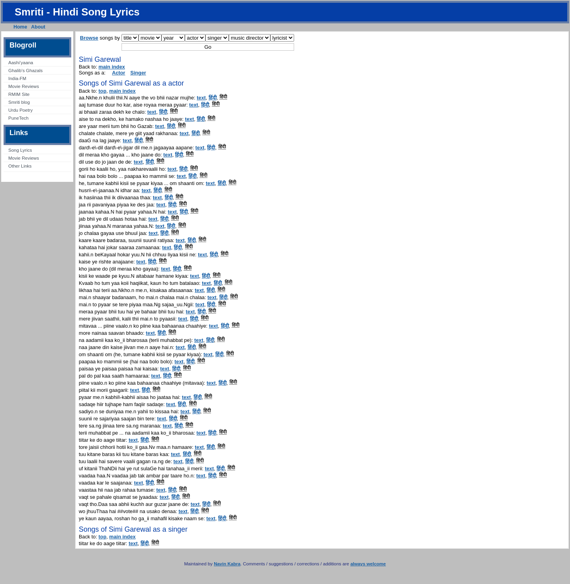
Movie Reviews (23, 86)
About (38, 27)
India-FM (17, 78)
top (102, 91)
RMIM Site (19, 94)
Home (20, 27)
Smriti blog (19, 102)
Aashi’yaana (20, 62)
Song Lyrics (20, 150)
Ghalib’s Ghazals (25, 70)
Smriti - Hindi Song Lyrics (77, 11)
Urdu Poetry (20, 110)
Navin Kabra (227, 563)
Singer (138, 73)
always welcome (368, 563)
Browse (89, 38)
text (201, 98)
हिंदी (213, 98)
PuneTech (18, 118)
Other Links (20, 166)
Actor (118, 73)
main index (112, 67)
